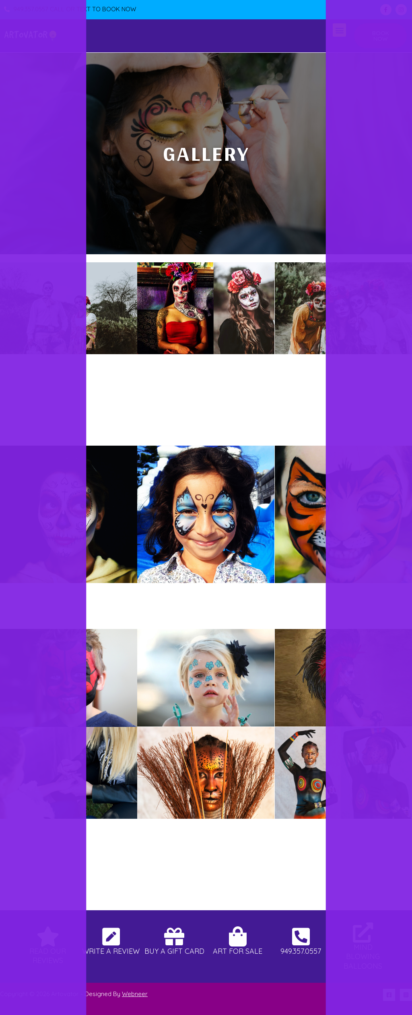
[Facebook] (389, 995)
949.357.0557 (300, 951)
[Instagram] (406, 995)
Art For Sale (237, 951)
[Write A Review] (111, 936)
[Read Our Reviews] (48, 936)
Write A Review (111, 951)
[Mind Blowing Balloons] (363, 932)
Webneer (135, 994)
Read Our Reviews (47, 956)
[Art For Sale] (238, 936)
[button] (339, 30)
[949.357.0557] (301, 936)
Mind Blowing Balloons (363, 956)
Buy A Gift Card (174, 951)
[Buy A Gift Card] (174, 936)
